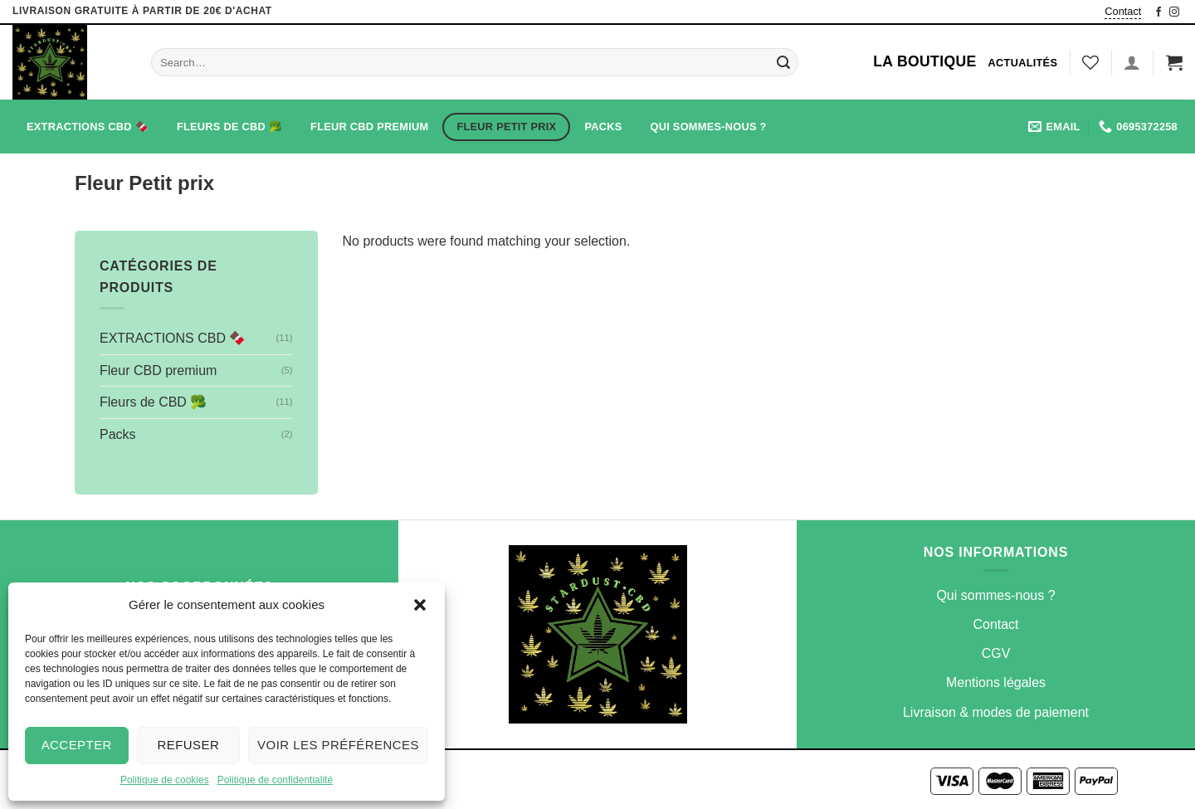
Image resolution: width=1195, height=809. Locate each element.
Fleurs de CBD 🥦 (229, 126)
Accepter (76, 745)
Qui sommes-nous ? (709, 126)
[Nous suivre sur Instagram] (1174, 11)
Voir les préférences (338, 745)
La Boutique (924, 61)
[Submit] (783, 62)
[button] (420, 605)
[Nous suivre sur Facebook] (1158, 11)
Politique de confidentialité (275, 780)
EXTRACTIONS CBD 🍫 (88, 126)
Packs (603, 126)
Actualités (1023, 62)
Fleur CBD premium (369, 126)
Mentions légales (996, 682)
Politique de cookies (164, 780)
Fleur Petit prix (506, 126)
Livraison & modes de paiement (996, 712)
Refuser (188, 745)
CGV (996, 653)
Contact (1123, 11)
